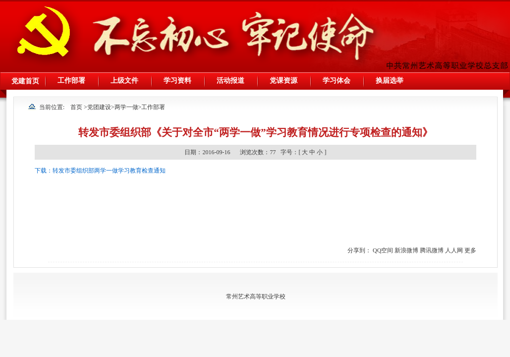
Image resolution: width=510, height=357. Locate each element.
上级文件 (124, 80)
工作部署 (71, 80)
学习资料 (177, 80)
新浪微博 (406, 250)
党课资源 (283, 80)
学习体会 (336, 80)
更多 (470, 250)
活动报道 (230, 80)
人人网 (454, 250)
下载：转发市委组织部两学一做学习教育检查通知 (100, 170)
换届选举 (389, 80)
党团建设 (99, 107)
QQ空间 (383, 250)
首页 (76, 107)
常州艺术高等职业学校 (255, 296)
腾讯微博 (432, 250)
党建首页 (25, 81)
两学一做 (126, 107)
